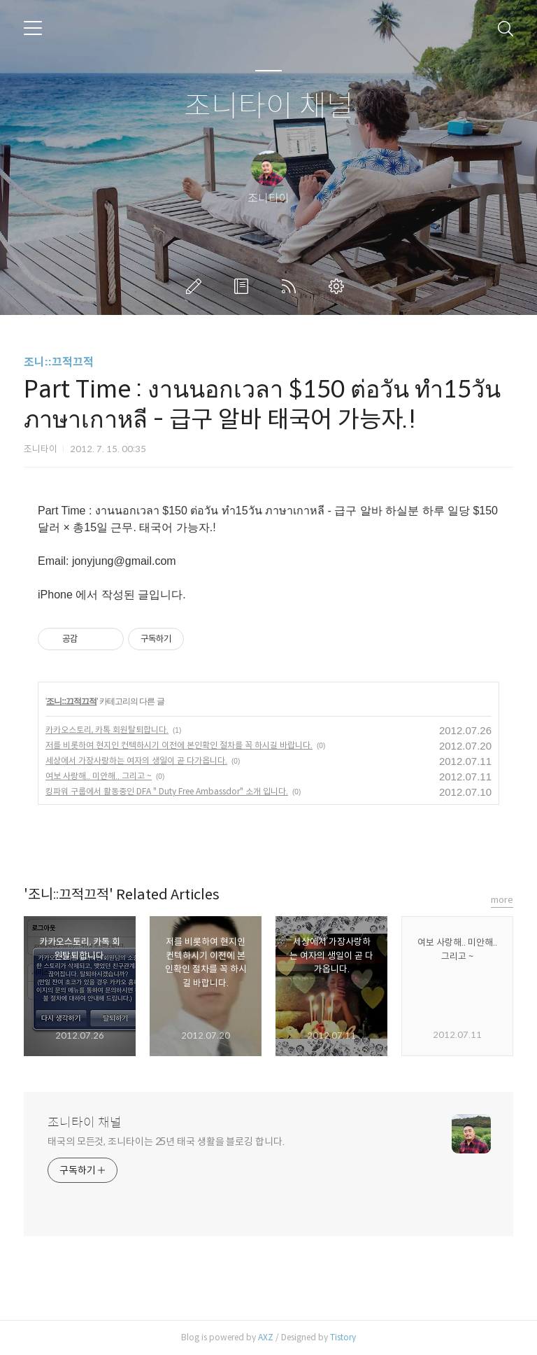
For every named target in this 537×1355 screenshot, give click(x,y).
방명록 (244, 286)
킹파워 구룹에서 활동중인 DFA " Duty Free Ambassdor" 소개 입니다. (166, 791)
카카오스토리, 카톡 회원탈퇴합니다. (107, 729)
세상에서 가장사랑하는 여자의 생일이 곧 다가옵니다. (136, 760)
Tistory (343, 1337)
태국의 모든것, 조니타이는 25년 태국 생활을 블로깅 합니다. (166, 1141)
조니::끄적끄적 (59, 362)
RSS (291, 286)
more (502, 900)
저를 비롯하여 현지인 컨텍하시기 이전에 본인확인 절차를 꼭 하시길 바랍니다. (179, 745)
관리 (339, 286)
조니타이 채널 (269, 107)
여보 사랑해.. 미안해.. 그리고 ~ (98, 776)
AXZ (265, 1337)
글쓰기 (196, 286)
